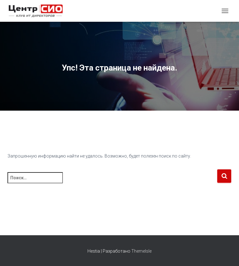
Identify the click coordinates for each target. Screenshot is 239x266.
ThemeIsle (141, 251)
